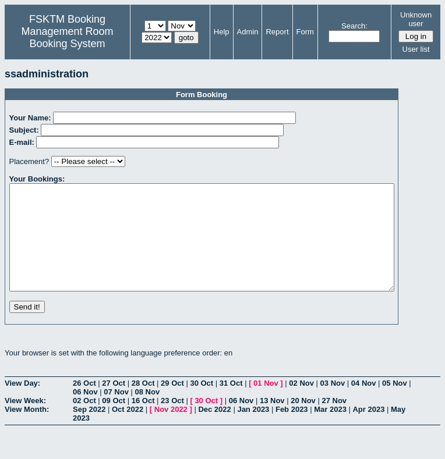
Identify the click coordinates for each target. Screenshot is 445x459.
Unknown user (416, 19)
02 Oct (84, 421)
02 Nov (301, 404)
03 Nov (332, 404)
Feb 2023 (292, 430)
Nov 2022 (171, 430)
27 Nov (334, 421)
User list (416, 49)
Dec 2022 (214, 430)
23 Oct (172, 421)
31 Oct (231, 404)
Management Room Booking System (67, 37)
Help (221, 31)
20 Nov (303, 421)
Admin (248, 31)
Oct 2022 (127, 430)
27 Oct (113, 404)
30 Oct (201, 404)
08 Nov (147, 412)
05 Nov (394, 404)
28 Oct (143, 404)
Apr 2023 (368, 430)
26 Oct (84, 404)
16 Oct (143, 421)
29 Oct (172, 404)
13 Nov (272, 421)
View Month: (27, 430)
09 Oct (113, 421)
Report (277, 31)
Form (305, 31)
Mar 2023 (330, 430)
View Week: (25, 421)
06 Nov (85, 412)
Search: (354, 26)
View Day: (22, 404)
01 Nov (265, 404)
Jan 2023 (253, 430)
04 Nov (363, 404)
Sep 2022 (89, 430)
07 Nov (116, 412)
